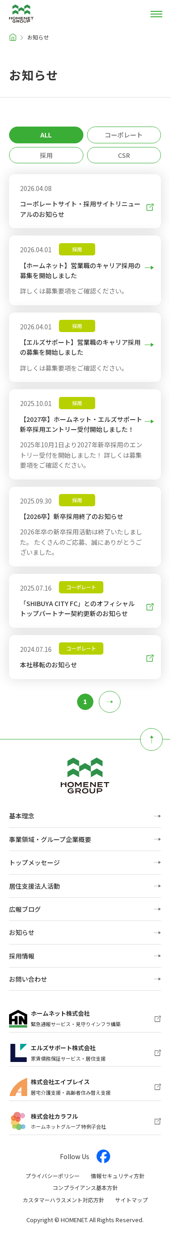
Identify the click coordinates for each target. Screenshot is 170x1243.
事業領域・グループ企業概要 (50, 839)
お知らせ (21, 932)
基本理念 (21, 815)
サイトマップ (131, 1200)
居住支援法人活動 (34, 886)
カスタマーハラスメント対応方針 (63, 1200)
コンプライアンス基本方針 (85, 1187)
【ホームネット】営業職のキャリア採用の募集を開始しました (80, 270)
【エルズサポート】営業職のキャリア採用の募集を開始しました (80, 347)
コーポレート (124, 134)
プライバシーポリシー (52, 1175)
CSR (124, 155)
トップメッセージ (34, 862)
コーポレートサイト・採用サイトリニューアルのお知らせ (80, 208)
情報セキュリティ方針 (118, 1175)
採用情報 (21, 955)
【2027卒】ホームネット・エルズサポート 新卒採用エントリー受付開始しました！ (81, 424)
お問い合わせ (28, 979)
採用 (46, 155)
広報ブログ (25, 909)
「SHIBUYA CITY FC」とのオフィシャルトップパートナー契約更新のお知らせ (81, 608)
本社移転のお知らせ (81, 664)
